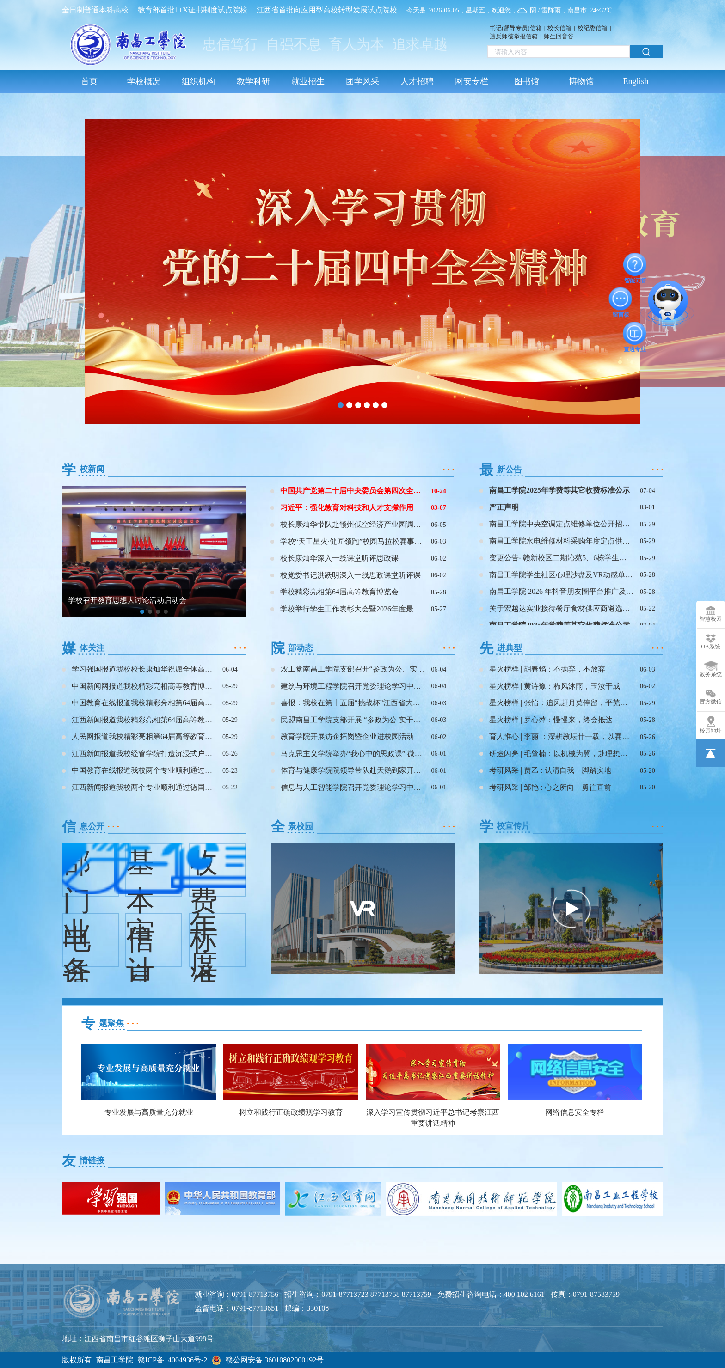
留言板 (621, 298)
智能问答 (635, 264)
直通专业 (634, 333)
